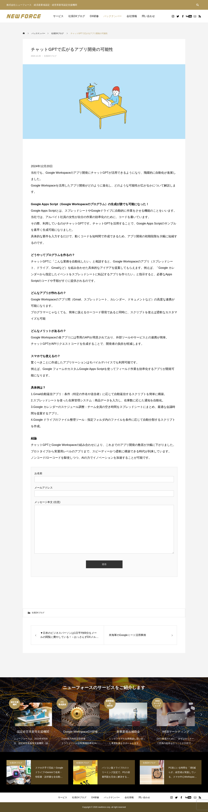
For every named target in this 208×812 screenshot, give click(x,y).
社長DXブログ (76, 16)
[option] (33, 721)
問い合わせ (148, 16)
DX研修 (94, 16)
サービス (58, 16)
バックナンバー (113, 16)
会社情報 (132, 16)
